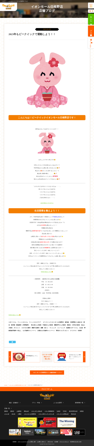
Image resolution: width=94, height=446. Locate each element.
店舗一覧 (91, 11)
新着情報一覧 (79, 402)
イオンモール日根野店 (30, 414)
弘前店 (58, 411)
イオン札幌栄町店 (49, 411)
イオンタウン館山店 (36, 411)
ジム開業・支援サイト (41, 441)
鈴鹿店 (82, 411)
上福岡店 (19, 411)
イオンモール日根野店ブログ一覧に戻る (47, 357)
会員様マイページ (91, 44)
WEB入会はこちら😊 (47, 271)
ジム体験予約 (91, 31)
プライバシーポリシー (64, 441)
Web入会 (91, 19)
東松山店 (26, 411)
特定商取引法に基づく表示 (75, 441)
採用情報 (14, 441)
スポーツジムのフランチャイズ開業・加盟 (27, 441)
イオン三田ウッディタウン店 (46, 414)
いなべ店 (6, 414)
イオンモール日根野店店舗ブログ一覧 (17, 385)
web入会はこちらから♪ (47, 203)
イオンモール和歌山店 (63, 414)
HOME (5, 385)
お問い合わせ (50, 441)
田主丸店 (73, 414)
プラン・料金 (36, 402)
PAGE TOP (47, 389)
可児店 (64, 411)
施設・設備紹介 (14, 402)
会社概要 (56, 441)
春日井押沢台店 (73, 411)
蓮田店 (6, 411)
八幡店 (19, 414)
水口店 (13, 414)
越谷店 (12, 411)
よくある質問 (57, 402)
